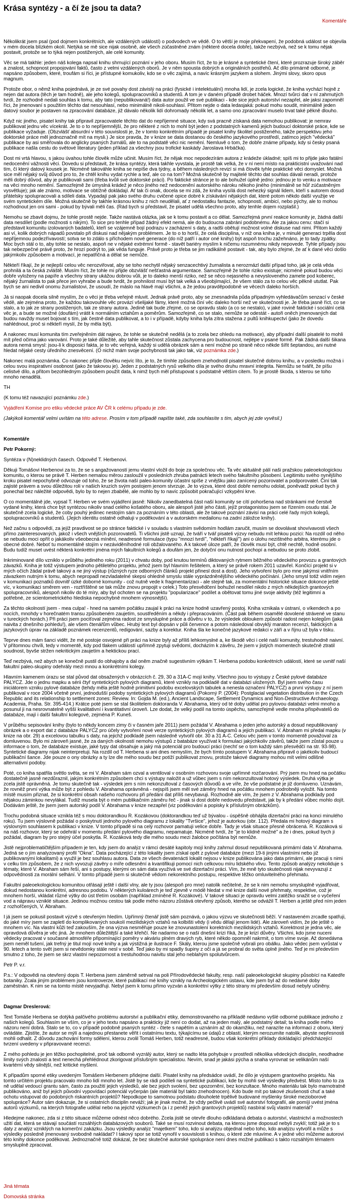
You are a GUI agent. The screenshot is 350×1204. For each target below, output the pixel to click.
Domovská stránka (24, 1196)
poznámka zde (220, 350)
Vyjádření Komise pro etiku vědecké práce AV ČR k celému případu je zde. (85, 407)
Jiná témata (16, 1186)
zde (82, 397)
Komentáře (334, 20)
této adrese (94, 418)
